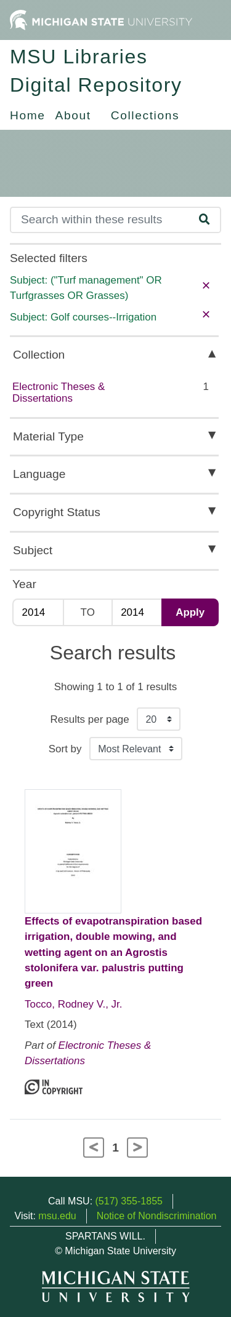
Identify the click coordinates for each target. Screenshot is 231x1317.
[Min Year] (37, 612)
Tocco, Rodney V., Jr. (73, 1004)
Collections (145, 115)
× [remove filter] (205, 285)
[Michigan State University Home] (101, 19)
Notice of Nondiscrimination (157, 1216)
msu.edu (57, 1216)
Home (28, 115)
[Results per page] (158, 719)
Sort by (65, 749)
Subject (32, 550)
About (73, 115)
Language (39, 474)
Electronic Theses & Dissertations (58, 392)
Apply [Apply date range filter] (190, 612)
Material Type (48, 436)
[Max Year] (136, 612)
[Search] (100, 220)
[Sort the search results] (135, 748)
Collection (39, 354)
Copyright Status (56, 512)
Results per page (90, 719)
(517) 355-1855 (129, 1201)
